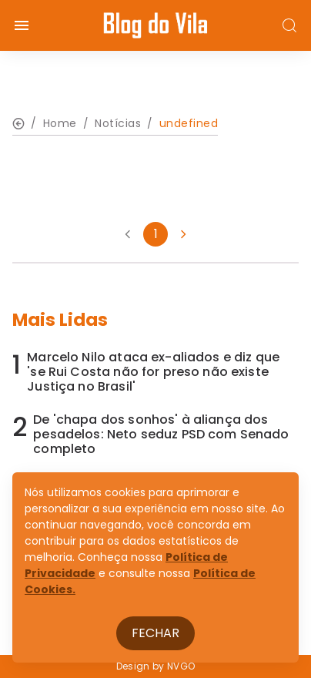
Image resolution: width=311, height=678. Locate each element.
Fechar (155, 633)
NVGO (181, 666)
